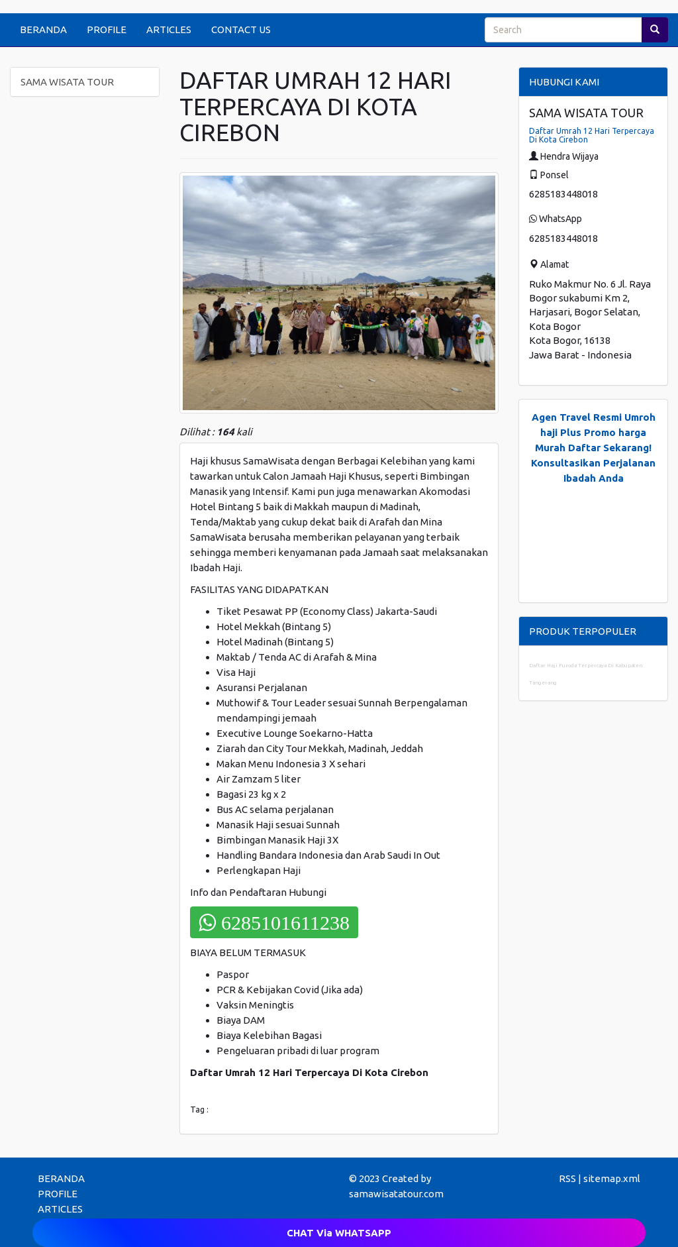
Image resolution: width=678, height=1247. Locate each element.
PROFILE (106, 29)
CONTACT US (241, 29)
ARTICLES (168, 29)
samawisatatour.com (396, 1193)
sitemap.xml (611, 1178)
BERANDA (43, 29)
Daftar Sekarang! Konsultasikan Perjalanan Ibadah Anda (593, 463)
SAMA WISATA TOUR (67, 81)
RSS (567, 1178)
